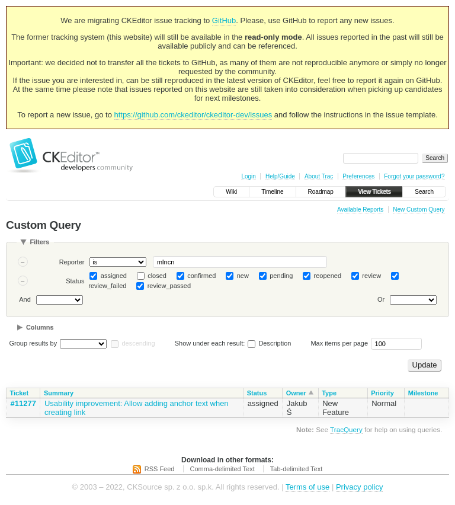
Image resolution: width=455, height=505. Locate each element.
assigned (114, 275)
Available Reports (360, 209)
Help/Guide (280, 176)
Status (75, 281)
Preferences (358, 176)
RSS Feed (160, 468)
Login (248, 176)
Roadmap (321, 191)
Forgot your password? (414, 176)
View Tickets (374, 191)
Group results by (33, 343)
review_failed (107, 285)
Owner (296, 393)
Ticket (19, 393)
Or (380, 299)
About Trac (319, 176)
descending (138, 343)
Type (329, 393)
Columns (40, 327)
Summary (58, 393)
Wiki (231, 191)
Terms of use (307, 486)
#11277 (23, 403)
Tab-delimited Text (296, 468)
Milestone (423, 393)
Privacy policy (359, 486)
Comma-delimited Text (222, 468)
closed (157, 275)
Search (424, 191)
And (25, 299)
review (371, 275)
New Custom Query (418, 209)
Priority (382, 393)
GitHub (224, 20)
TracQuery (346, 429)
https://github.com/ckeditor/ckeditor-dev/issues (193, 114)
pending (281, 275)
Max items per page (339, 343)
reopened (328, 275)
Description (269, 343)
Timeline (272, 191)
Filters (39, 241)
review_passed (169, 285)
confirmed (201, 275)
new (243, 275)
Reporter (72, 262)
